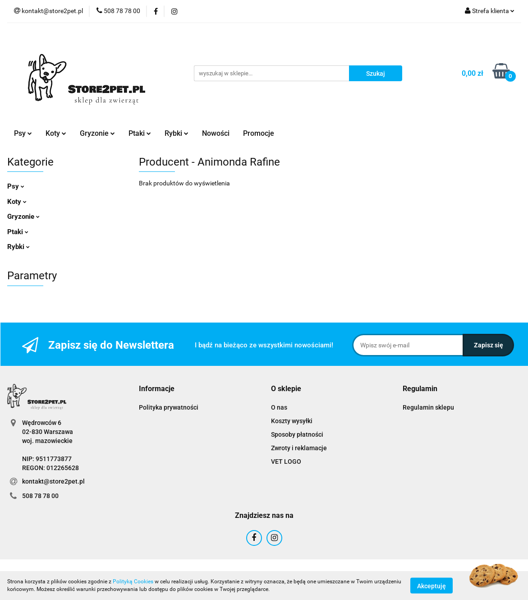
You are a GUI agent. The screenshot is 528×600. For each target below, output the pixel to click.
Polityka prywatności (168, 407)
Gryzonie (97, 133)
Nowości (216, 133)
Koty (56, 133)
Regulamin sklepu (428, 407)
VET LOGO (286, 461)
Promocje (258, 133)
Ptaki (140, 133)
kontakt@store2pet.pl (53, 481)
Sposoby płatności (297, 434)
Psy (23, 133)
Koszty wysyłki (291, 421)
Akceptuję (431, 585)
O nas (279, 407)
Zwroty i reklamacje (299, 448)
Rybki (176, 133)
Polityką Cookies (133, 581)
